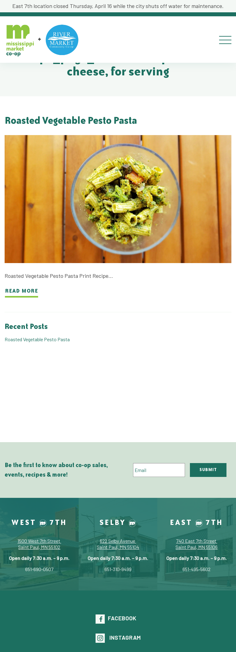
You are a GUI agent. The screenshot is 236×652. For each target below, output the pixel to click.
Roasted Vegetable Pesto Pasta (71, 120)
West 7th (39, 522)
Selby (118, 522)
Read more (21, 290)
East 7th (196, 522)
